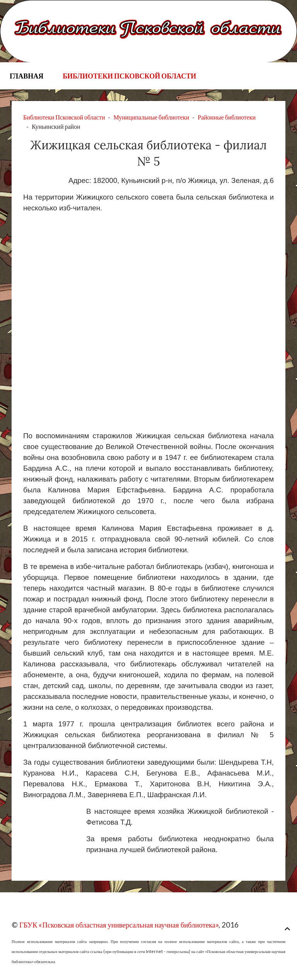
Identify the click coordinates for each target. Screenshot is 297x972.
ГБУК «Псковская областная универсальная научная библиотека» (118, 925)
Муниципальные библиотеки (151, 117)
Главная (26, 76)
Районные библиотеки (227, 117)
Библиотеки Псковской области (129, 76)
